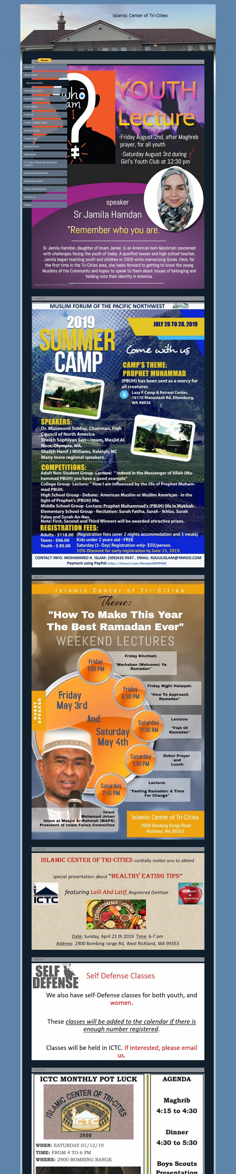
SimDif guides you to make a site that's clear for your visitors (117, 1163)
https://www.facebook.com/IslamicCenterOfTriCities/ (106, 1107)
